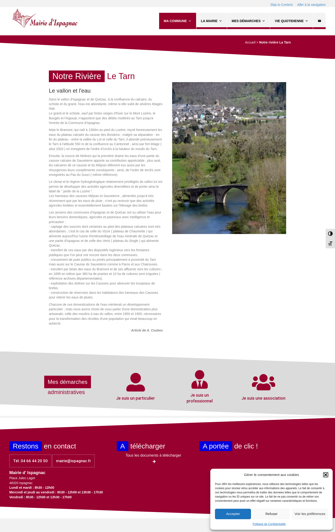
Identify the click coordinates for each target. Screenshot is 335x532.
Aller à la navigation (311, 5)
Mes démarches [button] (248, 21)
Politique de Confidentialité (269, 524)
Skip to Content (281, 5)
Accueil (250, 42)
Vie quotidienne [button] (291, 21)
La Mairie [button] (211, 21)
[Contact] (319, 21)
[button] (325, 474)
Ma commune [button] (177, 21)
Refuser (271, 514)
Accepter (233, 514)
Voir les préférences (310, 514)
